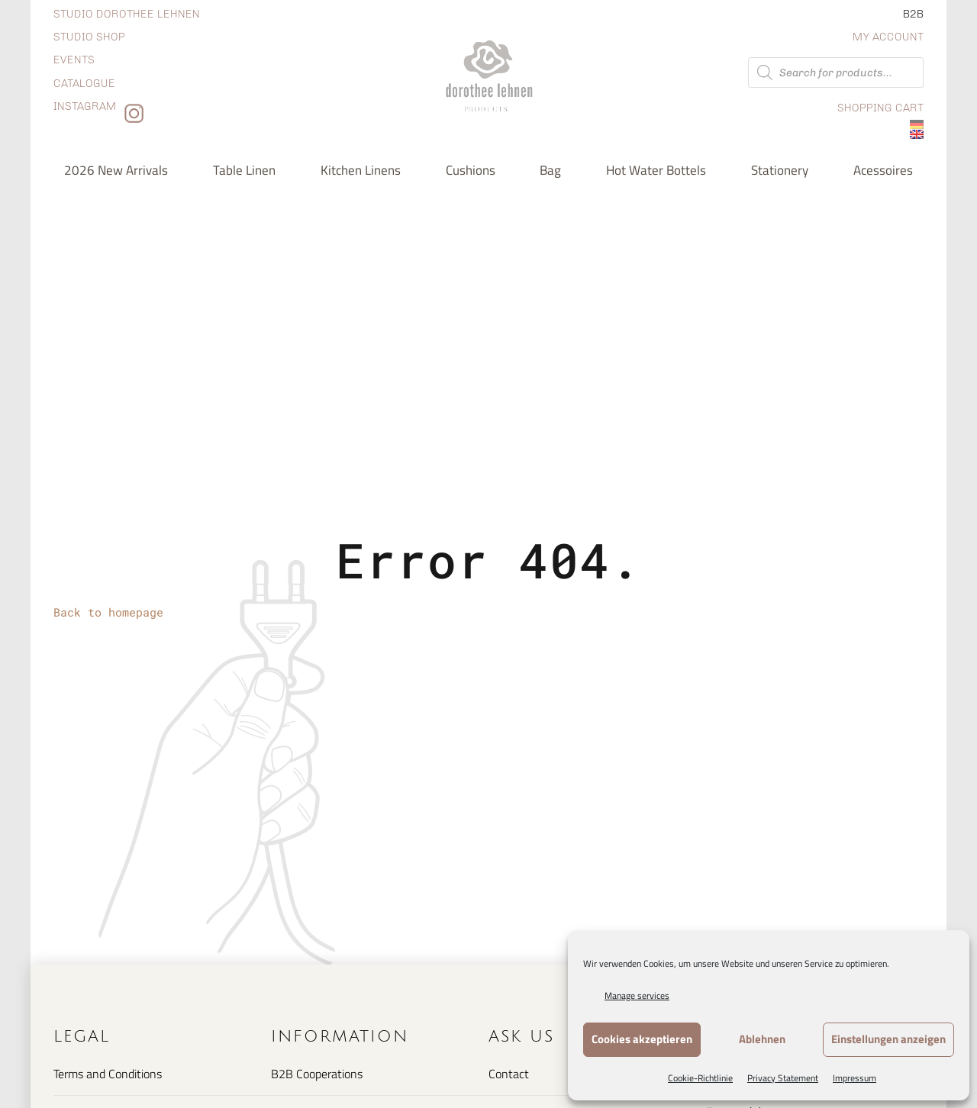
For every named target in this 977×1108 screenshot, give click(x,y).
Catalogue (84, 83)
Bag (550, 169)
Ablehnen (762, 1039)
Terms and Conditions (107, 1074)
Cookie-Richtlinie (700, 1078)
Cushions (470, 169)
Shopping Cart (880, 108)
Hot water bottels (656, 169)
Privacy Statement (782, 1078)
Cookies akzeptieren (642, 1039)
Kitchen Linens (361, 169)
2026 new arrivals (116, 169)
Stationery (779, 169)
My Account (888, 37)
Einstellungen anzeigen (888, 1039)
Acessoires (883, 169)
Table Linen (244, 169)
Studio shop (89, 37)
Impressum (854, 1078)
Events (74, 60)
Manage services (637, 995)
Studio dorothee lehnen (126, 14)
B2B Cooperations (317, 1074)
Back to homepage (108, 612)
